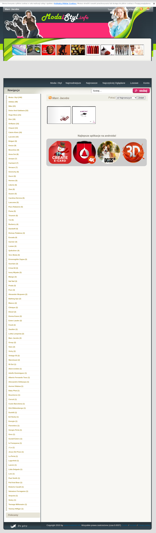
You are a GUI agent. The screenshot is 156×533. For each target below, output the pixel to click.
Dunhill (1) (13, 412)
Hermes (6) (13, 180)
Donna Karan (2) (15, 316)
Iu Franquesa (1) (15, 443)
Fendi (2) (12, 325)
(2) (15, 338)
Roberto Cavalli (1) (16, 487)
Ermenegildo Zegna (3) (18, 259)
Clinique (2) (13, 307)
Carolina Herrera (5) (17, 198)
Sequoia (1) (13, 496)
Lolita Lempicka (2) (16, 334)
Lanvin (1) (13, 465)
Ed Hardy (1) (14, 417)
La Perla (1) (13, 456)
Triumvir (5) (13, 215)
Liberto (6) (13, 185)
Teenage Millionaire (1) (18, 504)
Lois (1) (12, 474)
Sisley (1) (12, 500)
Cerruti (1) (13, 399)
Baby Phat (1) (14, 391)
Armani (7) (13, 159)
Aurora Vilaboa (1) (16, 386)
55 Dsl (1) (12, 364)
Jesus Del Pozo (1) (16, 452)
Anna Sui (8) (14, 154)
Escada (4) (13, 237)
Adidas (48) (13, 102)
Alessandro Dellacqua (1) (19, 382)
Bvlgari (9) (13, 141)
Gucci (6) (12, 176)
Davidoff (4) (13, 229)
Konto (146, 83)
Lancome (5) (14, 202)
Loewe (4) (13, 246)
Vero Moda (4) (14, 255)
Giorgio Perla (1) (15, 430)
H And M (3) (13, 268)
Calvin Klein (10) (15, 132)
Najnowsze (92, 83)
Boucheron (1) (14, 395)
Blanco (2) (13, 303)
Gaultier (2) (13, 329)
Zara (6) (12, 189)
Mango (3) (13, 277)
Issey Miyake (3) (15, 272)
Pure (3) (12, 290)
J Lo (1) (12, 447)
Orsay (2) (12, 342)
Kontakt (132, 525)
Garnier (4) (13, 242)
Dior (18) (12, 119)
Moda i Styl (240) (15, 97)
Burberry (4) (13, 224)
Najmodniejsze (73, 83)
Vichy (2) (12, 351)
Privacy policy (144, 525)
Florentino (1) (14, 426)
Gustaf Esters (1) (15, 439)
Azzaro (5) (13, 194)
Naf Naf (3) (13, 281)
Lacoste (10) (14, 137)
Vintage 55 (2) (14, 356)
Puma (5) (12, 211)
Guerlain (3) (13, 264)
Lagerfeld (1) (14, 461)
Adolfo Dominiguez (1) (18, 373)
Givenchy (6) (14, 172)
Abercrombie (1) (15, 369)
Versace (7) (13, 167)
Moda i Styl (56, 83)
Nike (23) (12, 106)
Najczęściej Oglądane (113, 83)
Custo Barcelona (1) (17, 404)
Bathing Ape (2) (15, 299)
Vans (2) (12, 347)
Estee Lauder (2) (15, 321)
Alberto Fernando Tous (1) (19, 377)
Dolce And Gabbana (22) (18, 110)
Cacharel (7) (13, 163)
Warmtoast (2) (14, 360)
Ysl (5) (11, 220)
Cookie (125, 525)
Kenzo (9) (12, 145)
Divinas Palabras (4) (17, 233)
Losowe (134, 83)
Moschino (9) (14, 150)
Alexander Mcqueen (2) (18, 294)
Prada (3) (12, 286)
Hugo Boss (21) (15, 115)
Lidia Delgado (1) (15, 469)
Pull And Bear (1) (15, 482)
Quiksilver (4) (14, 250)
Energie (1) (13, 421)
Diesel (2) (12, 312)
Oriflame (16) (14, 124)
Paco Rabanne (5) (16, 207)
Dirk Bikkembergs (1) (17, 408)
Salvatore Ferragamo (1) (18, 491)
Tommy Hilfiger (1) (16, 509)
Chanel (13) (13, 128)
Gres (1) (12, 434)
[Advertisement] (78, 70)
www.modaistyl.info (72, 525)
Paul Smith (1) (14, 478)
